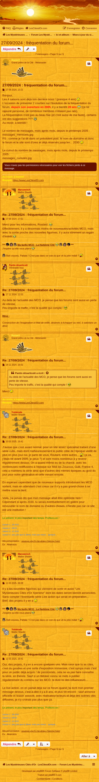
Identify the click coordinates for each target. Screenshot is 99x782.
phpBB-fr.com (55, 775)
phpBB (39, 771)
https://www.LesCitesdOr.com (28, 180)
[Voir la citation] (47, 373)
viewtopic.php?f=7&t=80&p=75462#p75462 (40, 541)
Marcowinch (24, 190)
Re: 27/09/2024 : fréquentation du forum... (34, 214)
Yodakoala (16, 412)
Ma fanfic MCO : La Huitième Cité (37, 244)
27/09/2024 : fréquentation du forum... (37, 43)
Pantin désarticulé (18, 265)
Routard (15, 60)
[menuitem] (6, 28)
